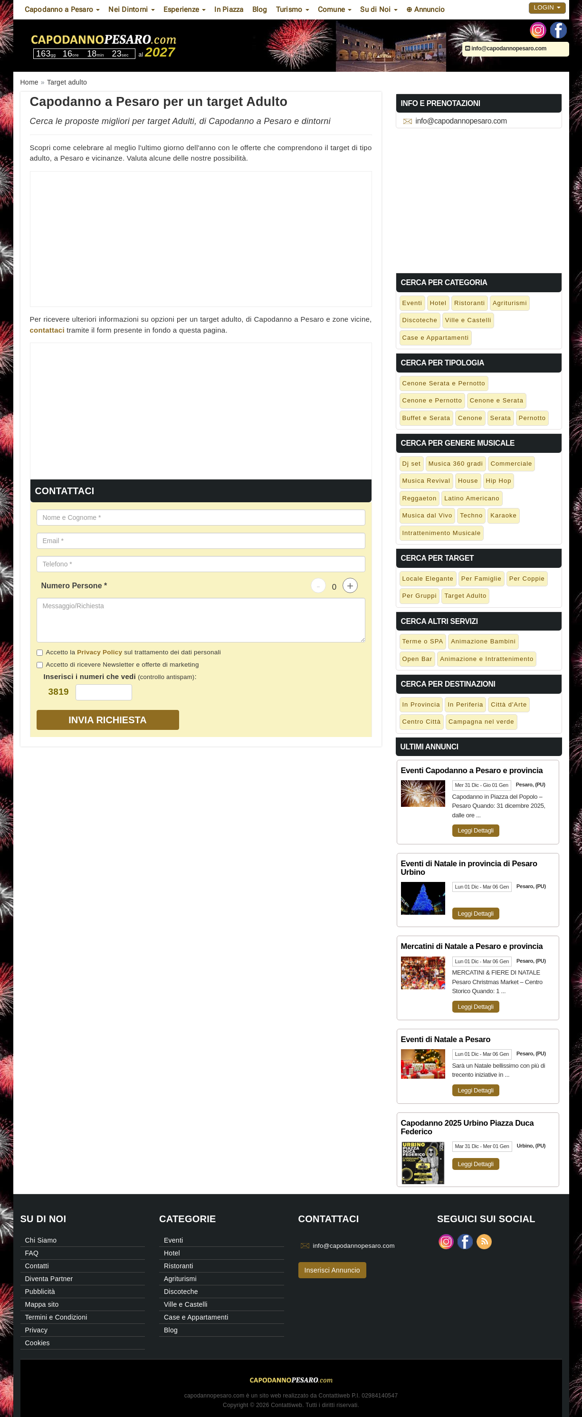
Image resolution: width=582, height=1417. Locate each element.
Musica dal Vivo (427, 515)
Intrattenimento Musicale (441, 532)
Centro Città (421, 721)
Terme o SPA (423, 641)
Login (547, 7)
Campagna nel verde (481, 721)
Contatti (37, 1266)
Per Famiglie (481, 578)
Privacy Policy (99, 652)
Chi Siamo (41, 1240)
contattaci (47, 330)
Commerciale (512, 463)
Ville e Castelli (468, 320)
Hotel (438, 302)
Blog (259, 9)
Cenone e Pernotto (432, 400)
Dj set (411, 463)
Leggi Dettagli (476, 830)
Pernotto (532, 417)
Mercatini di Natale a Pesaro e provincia (472, 946)
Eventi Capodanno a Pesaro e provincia (472, 770)
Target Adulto (465, 595)
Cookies (37, 1343)
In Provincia (421, 704)
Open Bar (417, 658)
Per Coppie (527, 578)
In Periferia (465, 704)
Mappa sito (42, 1304)
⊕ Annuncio (425, 9)
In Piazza (228, 9)
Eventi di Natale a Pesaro (446, 1039)
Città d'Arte (509, 704)
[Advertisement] (201, 238)
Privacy (36, 1330)
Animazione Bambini (483, 641)
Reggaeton (419, 498)
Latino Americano (471, 498)
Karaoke (503, 515)
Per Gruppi (419, 595)
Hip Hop (499, 480)
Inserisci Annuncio (332, 1270)
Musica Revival (426, 480)
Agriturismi (510, 302)
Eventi (412, 302)
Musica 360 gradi (456, 463)
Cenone (470, 417)
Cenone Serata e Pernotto (444, 383)
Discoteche (420, 320)
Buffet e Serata (426, 417)
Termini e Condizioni (56, 1317)
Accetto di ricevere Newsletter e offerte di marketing (118, 664)
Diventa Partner (49, 1279)
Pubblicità (40, 1291)
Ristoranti (469, 302)
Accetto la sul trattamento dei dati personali (129, 652)
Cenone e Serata (497, 400)
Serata (500, 417)
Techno (471, 515)
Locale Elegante (428, 578)
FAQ (32, 1253)
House (468, 480)
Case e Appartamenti (435, 337)
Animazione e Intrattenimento (487, 658)
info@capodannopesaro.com (506, 48)
